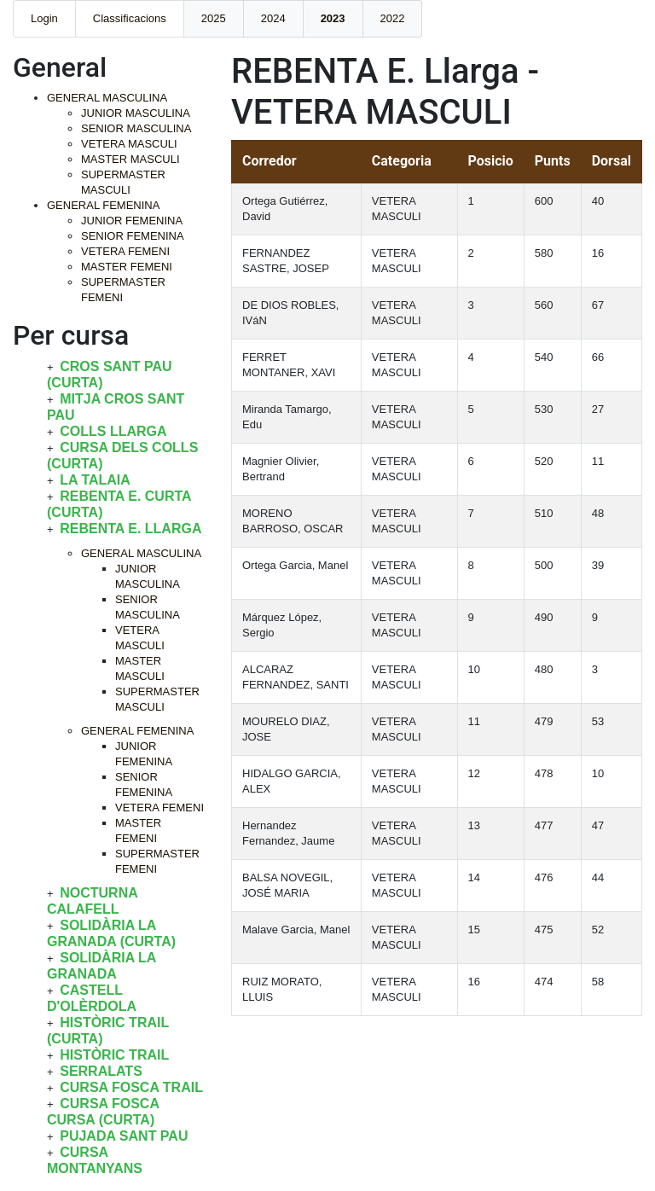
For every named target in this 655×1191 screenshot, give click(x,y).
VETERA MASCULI (129, 143)
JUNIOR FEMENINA (132, 220)
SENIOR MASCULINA (136, 128)
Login (44, 18)
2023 (333, 18)
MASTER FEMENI (126, 266)
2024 (273, 18)
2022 (392, 18)
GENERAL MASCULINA (107, 97)
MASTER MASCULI (130, 159)
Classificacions (129, 18)
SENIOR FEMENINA (132, 235)
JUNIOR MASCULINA (135, 113)
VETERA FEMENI (125, 251)
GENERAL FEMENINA (103, 205)
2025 (213, 18)
